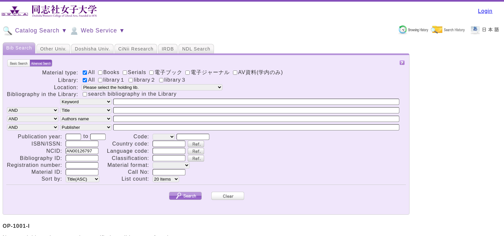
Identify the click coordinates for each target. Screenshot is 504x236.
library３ (173, 80)
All (89, 80)
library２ (143, 80)
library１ (112, 80)
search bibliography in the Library (132, 94)
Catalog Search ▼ (35, 31)
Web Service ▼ (97, 31)
